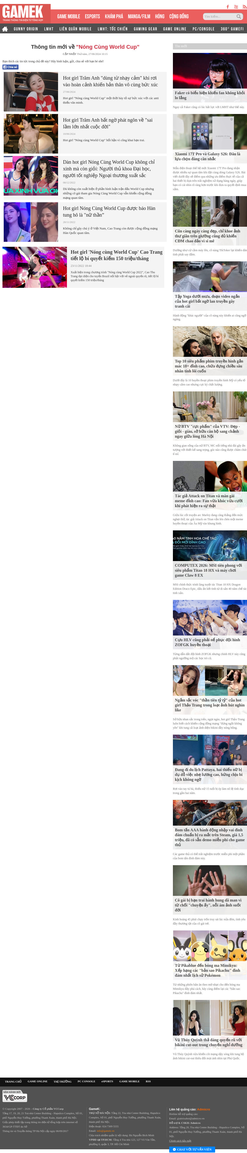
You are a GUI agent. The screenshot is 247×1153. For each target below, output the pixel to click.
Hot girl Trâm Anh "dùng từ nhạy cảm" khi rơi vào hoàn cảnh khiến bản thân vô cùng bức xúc (110, 81)
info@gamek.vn (105, 1130)
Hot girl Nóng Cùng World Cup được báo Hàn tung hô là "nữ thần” (109, 211)
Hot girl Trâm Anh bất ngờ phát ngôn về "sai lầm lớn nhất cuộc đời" (108, 123)
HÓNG (160, 15)
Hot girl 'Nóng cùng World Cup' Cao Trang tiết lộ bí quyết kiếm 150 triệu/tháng (117, 255)
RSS (148, 1081)
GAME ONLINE (175, 28)
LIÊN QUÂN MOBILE (76, 28)
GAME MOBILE (68, 15)
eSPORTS (92, 15)
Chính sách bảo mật (180, 1140)
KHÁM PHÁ (114, 15)
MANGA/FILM (139, 15)
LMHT (49, 28)
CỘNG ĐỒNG (179, 15)
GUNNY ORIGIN (26, 28)
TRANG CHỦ (13, 1081)
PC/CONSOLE (204, 28)
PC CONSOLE (86, 1081)
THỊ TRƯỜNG (62, 1081)
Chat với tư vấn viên (192, 1150)
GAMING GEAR (145, 28)
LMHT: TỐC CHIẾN (113, 28)
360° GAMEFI (232, 28)
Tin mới (181, 46)
